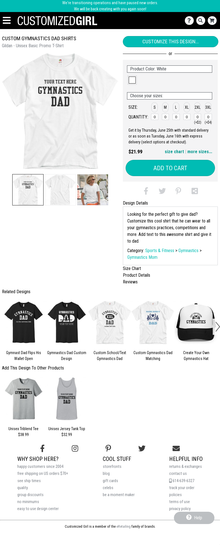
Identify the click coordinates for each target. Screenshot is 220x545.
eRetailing (123, 526)
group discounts (30, 494)
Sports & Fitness (159, 250)
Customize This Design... (170, 41)
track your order (181, 487)
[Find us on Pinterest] (108, 448)
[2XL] (197, 117)
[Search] (202, 20)
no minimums (28, 501)
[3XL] (208, 117)
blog (106, 473)
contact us (178, 473)
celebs (108, 487)
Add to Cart (170, 168)
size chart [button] (174, 151)
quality (22, 487)
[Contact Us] (190, 20)
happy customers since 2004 (40, 466)
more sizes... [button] (199, 151)
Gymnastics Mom (142, 257)
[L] (176, 117)
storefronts (112, 466)
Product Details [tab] (136, 275)
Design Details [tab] (135, 203)
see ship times (29, 480)
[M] (165, 117)
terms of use (179, 501)
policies (175, 494)
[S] (154, 117)
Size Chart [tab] (132, 268)
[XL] (187, 117)
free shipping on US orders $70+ (42, 473)
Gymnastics (188, 250)
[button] (28, 189)
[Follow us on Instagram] (75, 448)
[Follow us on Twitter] (141, 448)
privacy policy (180, 508)
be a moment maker (119, 494)
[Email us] (176, 448)
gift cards (110, 480)
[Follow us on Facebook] (42, 448)
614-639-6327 (181, 480)
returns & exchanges (185, 466)
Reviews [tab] (130, 282)
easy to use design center (38, 508)
